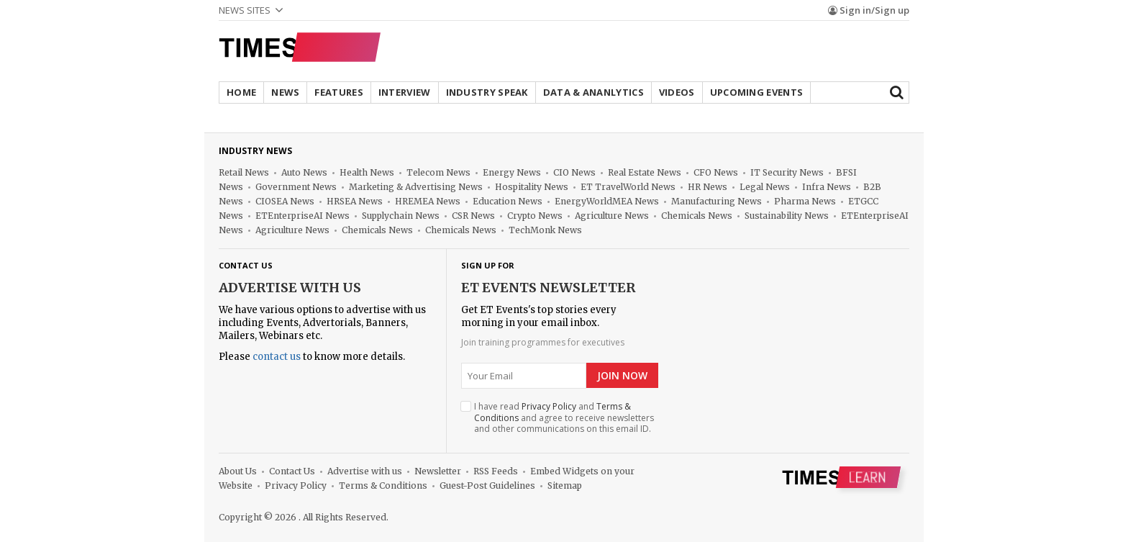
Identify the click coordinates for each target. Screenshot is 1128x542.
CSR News (473, 215)
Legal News (765, 186)
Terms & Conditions (383, 485)
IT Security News (787, 172)
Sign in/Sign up (868, 10)
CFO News (715, 172)
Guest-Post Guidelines (487, 485)
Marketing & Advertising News (416, 186)
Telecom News (438, 172)
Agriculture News (612, 215)
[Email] (523, 376)
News (285, 92)
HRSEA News (355, 201)
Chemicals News (696, 215)
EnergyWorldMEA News (607, 201)
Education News (507, 201)
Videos (677, 92)
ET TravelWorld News (628, 186)
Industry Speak (487, 92)
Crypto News (535, 215)
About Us (238, 471)
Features (338, 92)
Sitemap (564, 485)
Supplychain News (401, 215)
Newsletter (437, 471)
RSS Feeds (495, 471)
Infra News (826, 186)
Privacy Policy (549, 406)
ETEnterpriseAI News (302, 215)
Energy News (512, 172)
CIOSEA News (284, 201)
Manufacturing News (716, 201)
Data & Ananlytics (593, 92)
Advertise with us (290, 287)
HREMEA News (427, 201)
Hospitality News (531, 186)
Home (241, 92)
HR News (707, 186)
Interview (404, 92)
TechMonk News (545, 230)
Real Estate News (644, 172)
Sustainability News (787, 215)
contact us (277, 357)
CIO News (574, 172)
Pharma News (805, 201)
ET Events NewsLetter (548, 287)
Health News (367, 172)
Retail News (244, 172)
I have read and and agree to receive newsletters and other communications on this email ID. (564, 418)
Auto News (304, 172)
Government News (296, 186)
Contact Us (292, 471)
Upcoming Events (757, 92)
